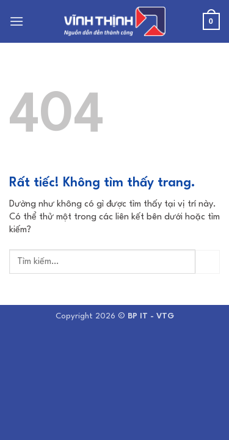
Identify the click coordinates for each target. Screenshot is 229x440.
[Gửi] (207, 262)
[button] (16, 21)
